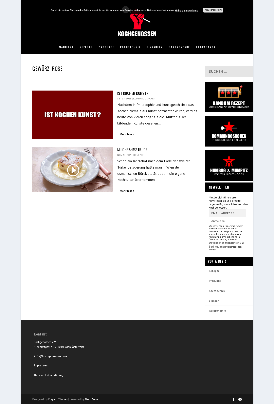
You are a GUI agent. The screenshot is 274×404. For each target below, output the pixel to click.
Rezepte (86, 47)
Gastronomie (179, 47)
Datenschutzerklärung (48, 375)
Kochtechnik (130, 47)
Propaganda (205, 47)
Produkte (106, 47)
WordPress (91, 399)
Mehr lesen (127, 134)
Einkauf (214, 301)
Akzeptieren (213, 10)
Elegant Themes (58, 399)
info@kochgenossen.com (50, 356)
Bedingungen (217, 246)
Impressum (41, 365)
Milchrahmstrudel (133, 149)
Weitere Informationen (186, 10)
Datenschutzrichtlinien (224, 243)
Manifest (66, 47)
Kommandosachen (144, 98)
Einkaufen (155, 47)
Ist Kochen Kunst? (132, 93)
